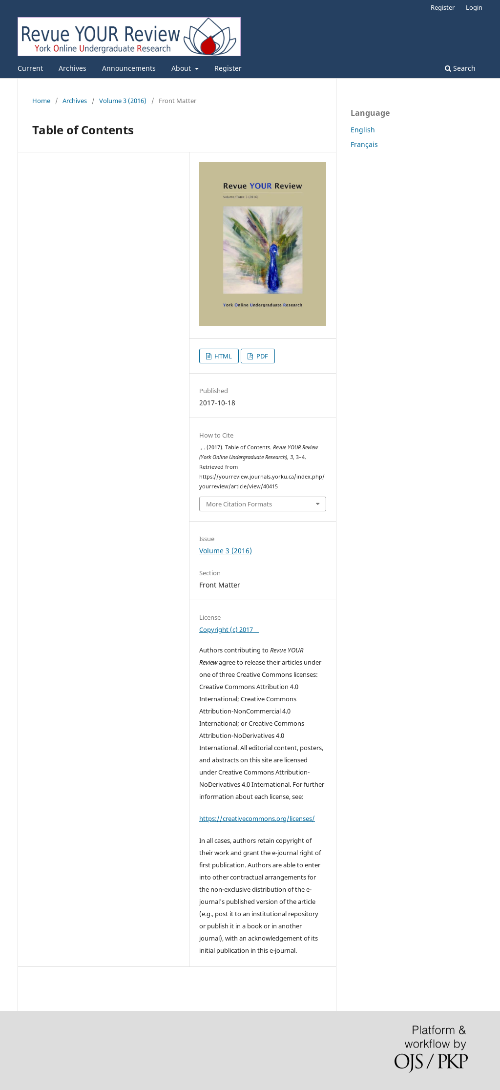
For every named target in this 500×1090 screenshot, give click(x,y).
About (182, 68)
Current (30, 68)
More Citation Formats (239, 504)
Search (460, 68)
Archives (72, 68)
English (363, 129)
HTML (222, 356)
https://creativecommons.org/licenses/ (257, 818)
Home (41, 100)
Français (364, 144)
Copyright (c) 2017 (229, 629)
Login (474, 7)
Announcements (129, 68)
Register (228, 68)
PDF (261, 356)
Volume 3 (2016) (122, 100)
